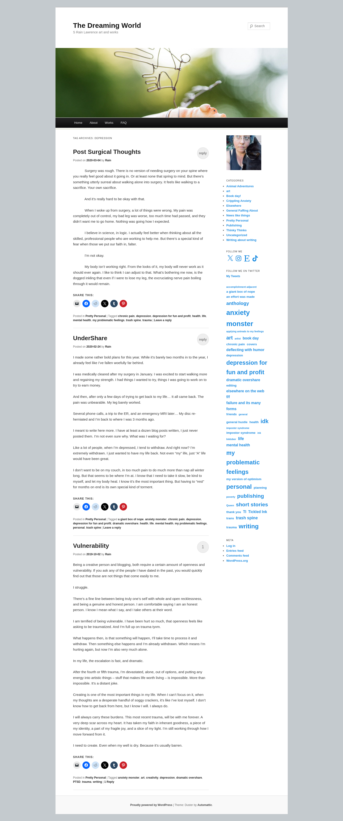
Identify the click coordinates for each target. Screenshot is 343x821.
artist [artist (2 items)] (238, 338)
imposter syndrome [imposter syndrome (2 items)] (237, 428)
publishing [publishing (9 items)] (250, 496)
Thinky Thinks (236, 230)
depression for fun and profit (172, 316)
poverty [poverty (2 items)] (230, 496)
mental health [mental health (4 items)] (238, 445)
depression (143, 316)
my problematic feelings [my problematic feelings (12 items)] (243, 462)
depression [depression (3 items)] (234, 355)
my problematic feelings (108, 320)
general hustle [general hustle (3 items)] (237, 422)
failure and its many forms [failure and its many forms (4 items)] (243, 406)
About (94, 122)
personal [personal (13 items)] (239, 486)
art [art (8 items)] (229, 338)
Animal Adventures (240, 186)
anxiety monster (156, 519)
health (196, 316)
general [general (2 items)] (243, 414)
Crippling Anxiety (238, 201)
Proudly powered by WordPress (151, 805)
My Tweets (233, 276)
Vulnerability (91, 545)
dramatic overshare (125, 523)
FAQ (124, 122)
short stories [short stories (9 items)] (252, 504)
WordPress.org (237, 560)
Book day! (233, 196)
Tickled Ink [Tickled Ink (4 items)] (257, 512)
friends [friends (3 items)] (231, 414)
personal (79, 527)
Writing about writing (241, 240)
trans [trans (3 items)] (230, 518)
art (142, 777)
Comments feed (237, 555)
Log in (230, 546)
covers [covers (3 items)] (252, 344)
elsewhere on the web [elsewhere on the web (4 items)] (245, 391)
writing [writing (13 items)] (249, 526)
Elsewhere (233, 205)
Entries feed (235, 550)
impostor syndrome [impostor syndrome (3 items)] (241, 432)
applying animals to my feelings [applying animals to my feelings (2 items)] (245, 331)
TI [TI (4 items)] (244, 512)
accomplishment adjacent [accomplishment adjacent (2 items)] (241, 286)
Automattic (204, 805)
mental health (82, 320)
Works (109, 122)
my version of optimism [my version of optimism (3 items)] (243, 479)
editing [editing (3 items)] (231, 385)
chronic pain (126, 316)
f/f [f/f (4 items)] (228, 397)
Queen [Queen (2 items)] (230, 505)
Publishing (234, 225)
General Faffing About (242, 210)
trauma (147, 320)
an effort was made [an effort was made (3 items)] (240, 296)
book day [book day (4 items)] (251, 338)
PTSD (77, 781)
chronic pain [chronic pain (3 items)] (235, 344)
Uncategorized (236, 235)
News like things (238, 215)
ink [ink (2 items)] (259, 432)
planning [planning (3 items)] (260, 487)
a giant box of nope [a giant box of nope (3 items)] (240, 291)
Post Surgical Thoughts (107, 151)
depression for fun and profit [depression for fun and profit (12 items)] (246, 367)
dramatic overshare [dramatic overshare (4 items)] (243, 380)
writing (97, 781)
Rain (108, 160)
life (204, 316)
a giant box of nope (131, 519)
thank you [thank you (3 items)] (233, 512)
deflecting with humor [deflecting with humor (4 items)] (245, 350)
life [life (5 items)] (241, 438)
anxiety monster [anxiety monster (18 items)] (239, 318)
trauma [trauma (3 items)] (231, 527)
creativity (152, 777)
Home (78, 122)
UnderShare (90, 338)
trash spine (133, 320)
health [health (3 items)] (254, 422)
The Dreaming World (107, 25)
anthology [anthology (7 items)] (237, 303)
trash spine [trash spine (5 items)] (247, 518)
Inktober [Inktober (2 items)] (231, 439)
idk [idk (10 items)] (264, 421)
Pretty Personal (95, 316)
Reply (109, 781)
